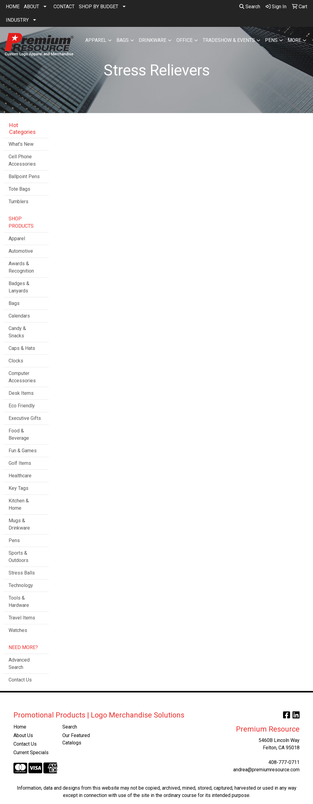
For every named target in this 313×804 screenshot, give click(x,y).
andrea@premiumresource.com (266, 770)
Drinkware (152, 40)
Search (249, 6)
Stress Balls (22, 573)
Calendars (19, 316)
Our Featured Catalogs (76, 739)
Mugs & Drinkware (19, 524)
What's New (21, 144)
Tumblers (18, 201)
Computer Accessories (22, 377)
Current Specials (31, 752)
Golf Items (20, 463)
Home (19, 727)
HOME (13, 6)
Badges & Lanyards (19, 287)
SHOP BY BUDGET (98, 6)
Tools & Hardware (19, 601)
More (294, 40)
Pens (271, 40)
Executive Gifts (25, 418)
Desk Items (21, 393)
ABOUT (31, 6)
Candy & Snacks (17, 332)
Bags (122, 40)
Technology (21, 585)
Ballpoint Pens (24, 176)
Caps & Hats (22, 348)
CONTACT (64, 6)
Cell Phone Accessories (22, 160)
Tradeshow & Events (229, 40)
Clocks (16, 361)
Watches (18, 630)
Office (184, 40)
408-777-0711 (284, 762)
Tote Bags (19, 189)
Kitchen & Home (19, 504)
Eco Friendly (22, 406)
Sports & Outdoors (18, 556)
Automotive (21, 251)
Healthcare (20, 476)
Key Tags (18, 488)
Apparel (95, 40)
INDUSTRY (17, 20)
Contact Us (20, 680)
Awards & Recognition (21, 267)
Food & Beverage (19, 434)
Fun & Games (23, 450)
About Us (23, 735)
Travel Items (22, 618)
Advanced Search (19, 663)
